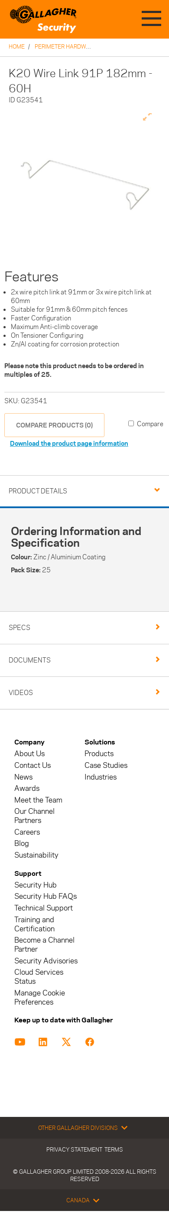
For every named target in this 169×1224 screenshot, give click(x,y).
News (23, 777)
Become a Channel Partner (44, 945)
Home (17, 46)
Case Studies (105, 765)
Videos (21, 692)
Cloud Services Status (38, 977)
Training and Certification (34, 924)
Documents (30, 660)
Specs (19, 627)
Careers (27, 832)
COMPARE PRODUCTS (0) (54, 425)
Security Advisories (46, 961)
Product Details (38, 491)
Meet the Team (38, 800)
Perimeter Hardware (66, 46)
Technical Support (43, 908)
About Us (29, 753)
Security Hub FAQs (45, 896)
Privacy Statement (74, 1149)
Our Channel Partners (34, 816)
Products (99, 753)
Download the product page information (69, 443)
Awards (26, 788)
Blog (21, 843)
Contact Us (32, 765)
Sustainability (36, 855)
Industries (100, 777)
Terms (113, 1149)
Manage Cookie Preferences (39, 998)
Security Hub (35, 885)
